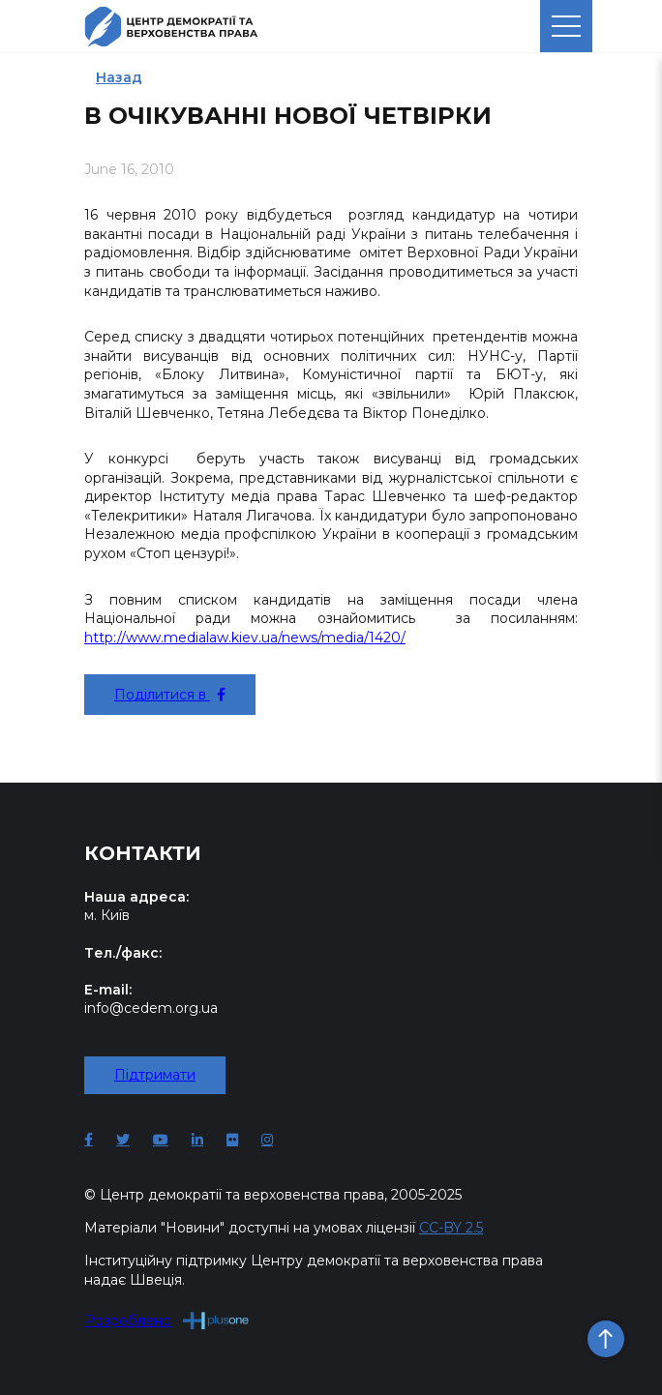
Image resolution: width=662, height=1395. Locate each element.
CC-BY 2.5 (451, 1227)
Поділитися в (170, 694)
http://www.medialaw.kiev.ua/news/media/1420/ (245, 637)
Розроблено (167, 1320)
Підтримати (155, 1074)
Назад (119, 77)
